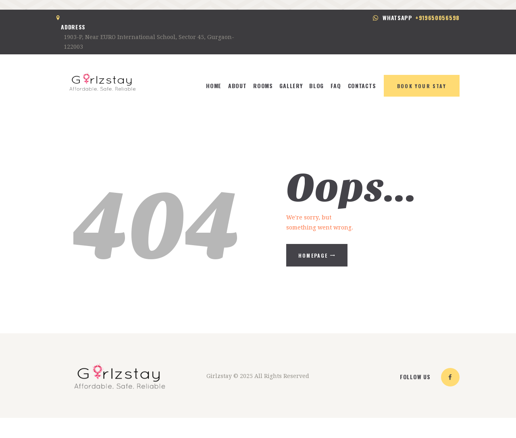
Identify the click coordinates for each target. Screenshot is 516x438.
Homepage (313, 255)
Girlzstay (219, 376)
